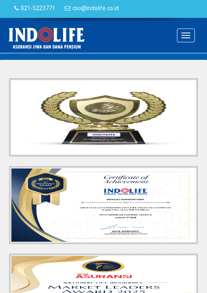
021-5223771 (38, 8)
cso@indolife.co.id (95, 8)
